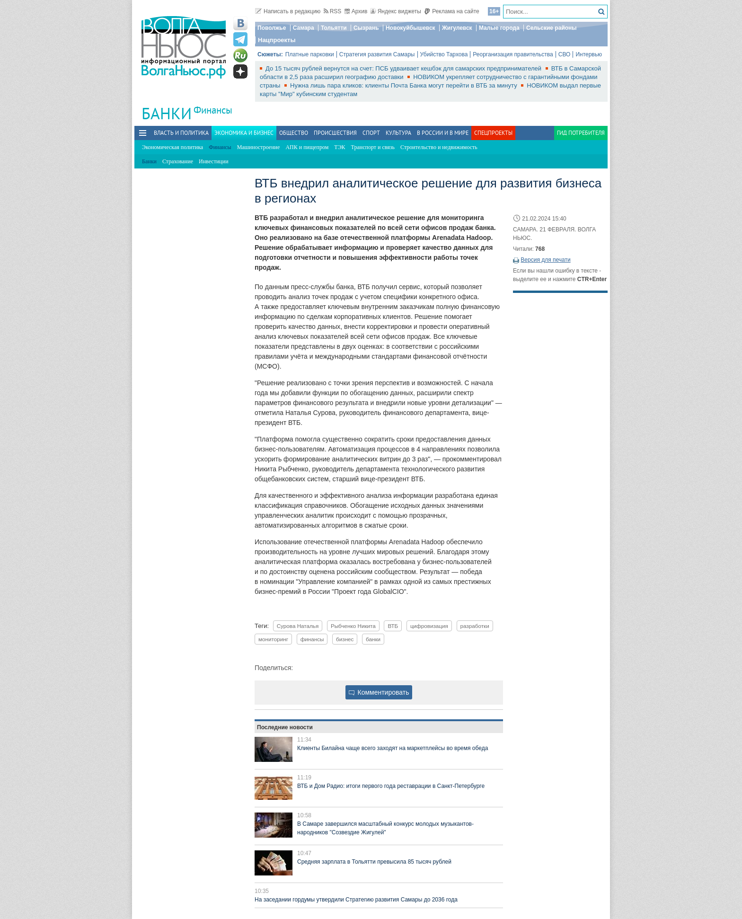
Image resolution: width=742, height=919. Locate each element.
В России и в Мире (442, 132)
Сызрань (366, 28)
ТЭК (339, 147)
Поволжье (271, 28)
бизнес (344, 639)
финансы (312, 639)
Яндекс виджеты (396, 11)
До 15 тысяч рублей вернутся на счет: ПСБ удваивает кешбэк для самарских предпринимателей (404, 68)
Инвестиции (214, 161)
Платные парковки (309, 54)
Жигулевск (457, 28)
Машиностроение (258, 147)
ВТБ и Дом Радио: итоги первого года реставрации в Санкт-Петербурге (391, 786)
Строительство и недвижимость (438, 147)
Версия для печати (545, 259)
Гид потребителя (581, 132)
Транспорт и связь (373, 147)
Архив (356, 11)
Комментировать (379, 692)
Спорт (371, 132)
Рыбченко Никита (353, 626)
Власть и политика (181, 132)
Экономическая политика (172, 147)
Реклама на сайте (451, 11)
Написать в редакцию (287, 11)
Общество (293, 132)
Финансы (213, 110)
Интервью (588, 54)
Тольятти (334, 28)
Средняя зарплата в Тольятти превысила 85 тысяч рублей (374, 861)
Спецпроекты (493, 132)
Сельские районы (551, 28)
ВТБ (393, 626)
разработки (474, 626)
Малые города (499, 28)
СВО (564, 54)
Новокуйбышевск (410, 28)
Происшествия (335, 132)
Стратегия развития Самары (377, 54)
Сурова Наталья (298, 626)
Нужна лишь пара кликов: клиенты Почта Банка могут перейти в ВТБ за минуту (404, 85)
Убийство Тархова (444, 54)
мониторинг (273, 639)
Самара (303, 28)
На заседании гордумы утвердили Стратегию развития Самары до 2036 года (356, 899)
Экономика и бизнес (244, 132)
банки (373, 639)
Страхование (177, 161)
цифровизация (429, 626)
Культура (398, 132)
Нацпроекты (277, 40)
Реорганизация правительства (513, 54)
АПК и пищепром (306, 147)
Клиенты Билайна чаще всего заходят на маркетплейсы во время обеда (392, 748)
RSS (333, 11)
